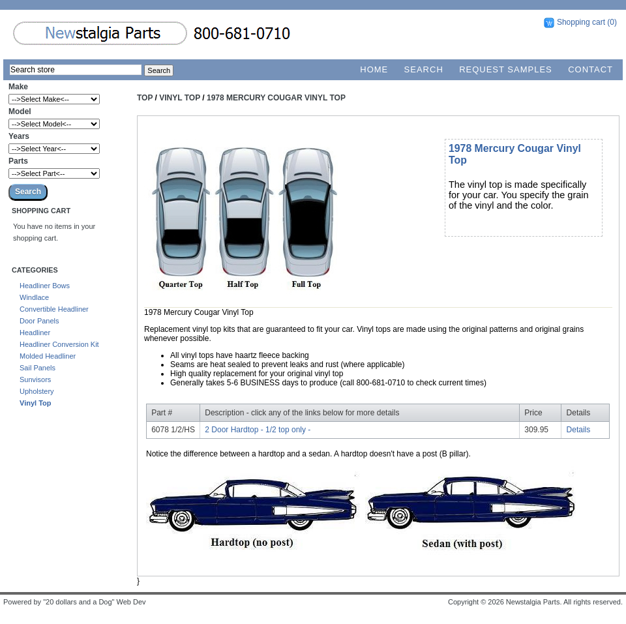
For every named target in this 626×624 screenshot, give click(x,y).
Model (19, 111)
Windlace (34, 297)
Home (374, 69)
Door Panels (39, 321)
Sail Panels (37, 368)
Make (18, 86)
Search (423, 69)
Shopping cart (581, 22)
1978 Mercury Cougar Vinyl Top (276, 97)
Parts (18, 161)
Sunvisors (35, 379)
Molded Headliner (48, 356)
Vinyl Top (36, 403)
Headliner (35, 332)
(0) (612, 22)
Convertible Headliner (54, 309)
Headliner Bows (45, 286)
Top (145, 97)
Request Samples (505, 69)
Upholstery (37, 391)
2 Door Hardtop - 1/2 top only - (257, 429)
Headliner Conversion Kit (59, 344)
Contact (590, 69)
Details (579, 429)
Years (18, 136)
